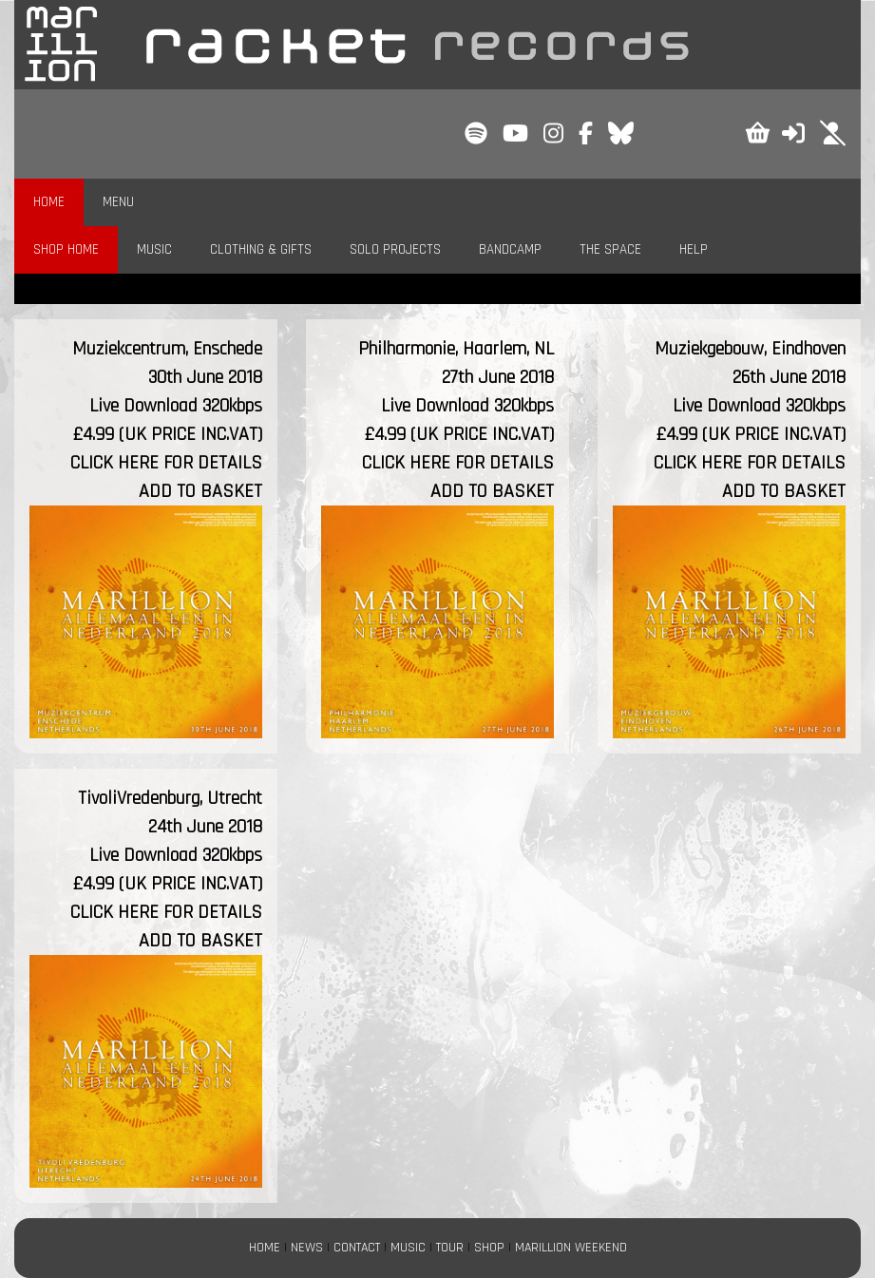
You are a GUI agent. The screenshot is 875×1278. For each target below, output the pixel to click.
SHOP (489, 1247)
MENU (118, 202)
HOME (49, 202)
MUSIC (154, 249)
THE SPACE (610, 249)
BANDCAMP (510, 249)
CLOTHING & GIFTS (261, 249)
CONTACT (356, 1247)
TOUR (450, 1247)
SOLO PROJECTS (395, 249)
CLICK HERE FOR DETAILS (166, 462)
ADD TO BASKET (200, 491)
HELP (693, 249)
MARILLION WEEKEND (571, 1247)
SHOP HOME (66, 249)
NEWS (307, 1247)
